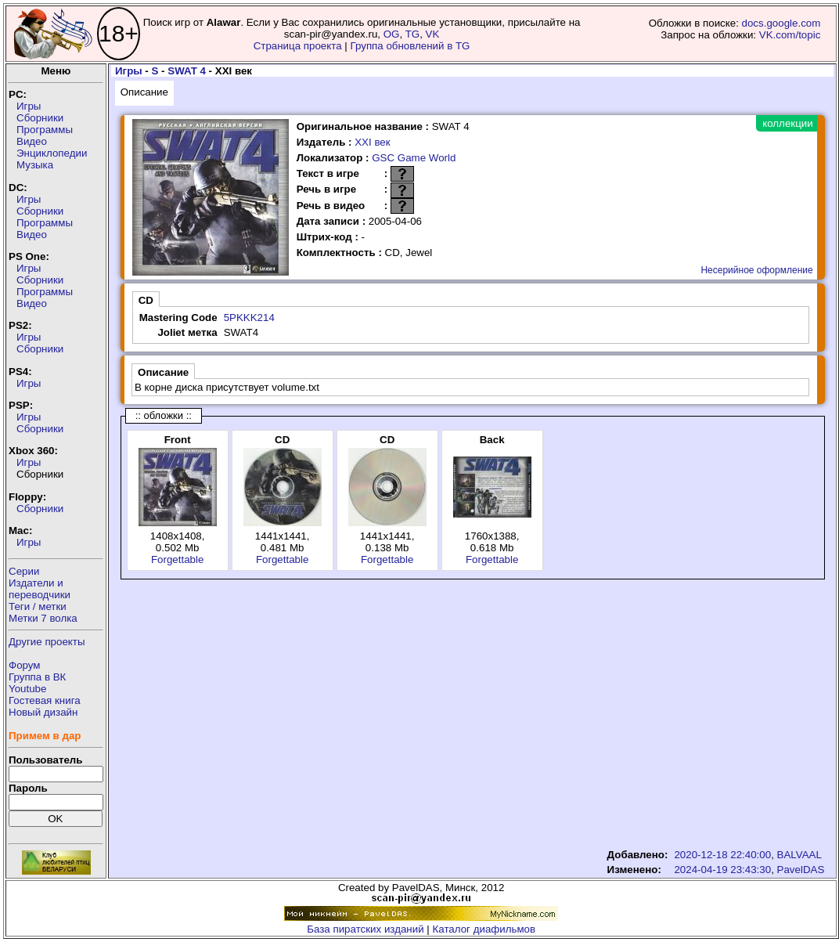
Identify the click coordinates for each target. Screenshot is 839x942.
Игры (28, 106)
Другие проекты (47, 642)
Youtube (27, 689)
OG (391, 34)
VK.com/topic (790, 35)
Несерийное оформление (756, 270)
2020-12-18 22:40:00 (722, 855)
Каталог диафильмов (484, 929)
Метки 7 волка (43, 618)
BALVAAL (799, 855)
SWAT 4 (186, 71)
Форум (25, 665)
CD (146, 300)
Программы (44, 129)
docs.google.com (781, 23)
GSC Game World (414, 158)
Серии (24, 571)
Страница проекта (298, 46)
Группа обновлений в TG (410, 46)
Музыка (34, 165)
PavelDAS (801, 869)
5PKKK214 (249, 317)
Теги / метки (38, 606)
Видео (31, 141)
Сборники (39, 118)
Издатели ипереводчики (39, 589)
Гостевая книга (45, 700)
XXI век (372, 142)
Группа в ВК (37, 677)
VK (433, 34)
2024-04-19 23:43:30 (722, 869)
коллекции (787, 123)
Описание (144, 92)
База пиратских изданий (365, 929)
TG (412, 34)
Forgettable (177, 559)
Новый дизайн (43, 712)
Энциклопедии (51, 153)
